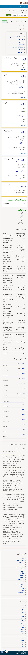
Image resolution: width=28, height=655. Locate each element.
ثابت (22, 363)
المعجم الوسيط (19, 44)
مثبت (22, 383)
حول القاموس (8, 6)
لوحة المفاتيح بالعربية (19, 6)
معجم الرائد (20, 42)
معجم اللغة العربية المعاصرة (16, 37)
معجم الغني (20, 39)
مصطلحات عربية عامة (17, 47)
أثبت (22, 434)
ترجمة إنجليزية (19, 52)
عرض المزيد (23, 69)
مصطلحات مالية (19, 49)
